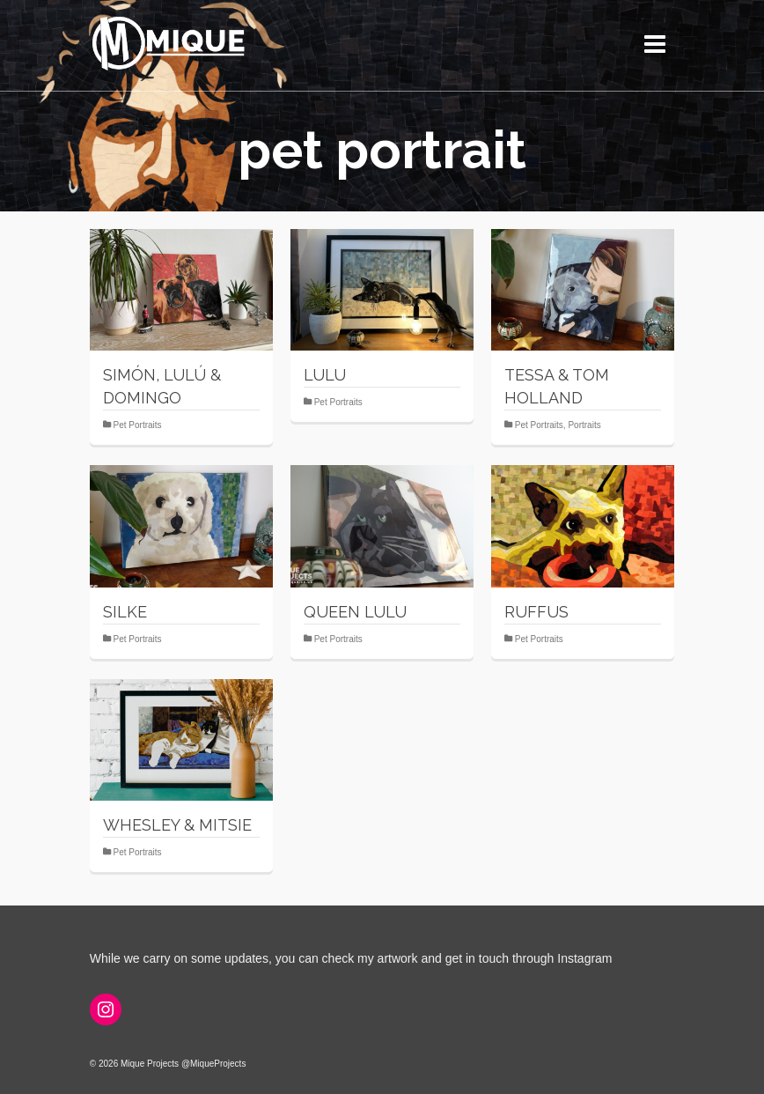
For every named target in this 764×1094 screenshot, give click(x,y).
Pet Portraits (138, 425)
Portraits (584, 425)
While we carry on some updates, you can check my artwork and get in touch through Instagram (351, 958)
